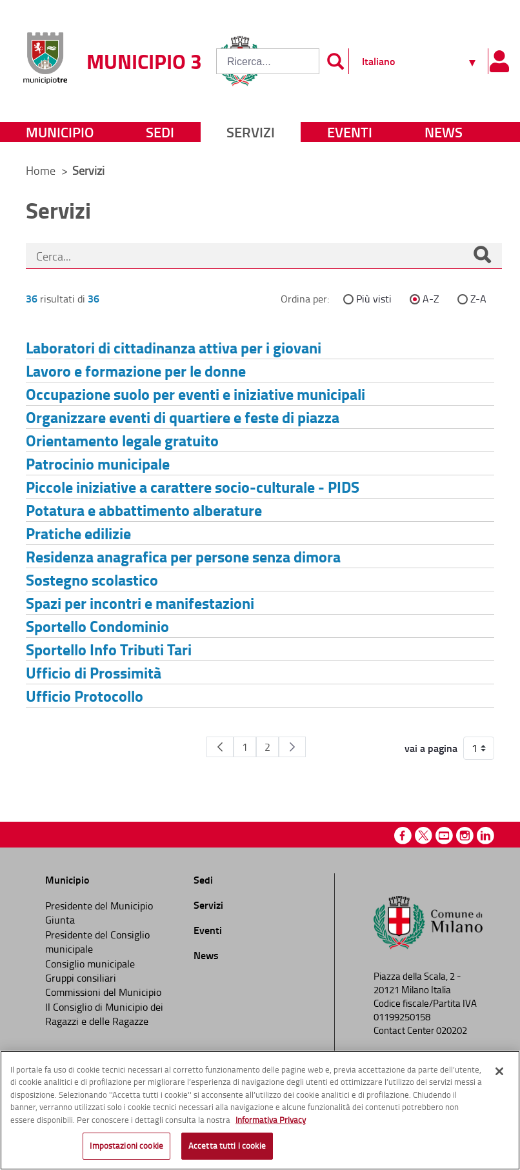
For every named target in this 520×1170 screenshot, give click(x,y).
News (444, 132)
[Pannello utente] (499, 61)
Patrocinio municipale (98, 463)
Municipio (60, 132)
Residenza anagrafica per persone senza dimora (183, 556)
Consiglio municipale (90, 964)
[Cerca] (482, 256)
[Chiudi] (499, 1071)
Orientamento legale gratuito (122, 440)
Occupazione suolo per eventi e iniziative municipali (195, 393)
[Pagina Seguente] (292, 747)
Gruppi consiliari (80, 978)
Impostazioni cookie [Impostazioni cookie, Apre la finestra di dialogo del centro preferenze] (126, 1145)
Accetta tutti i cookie (227, 1145)
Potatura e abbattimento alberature (144, 510)
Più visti (374, 299)
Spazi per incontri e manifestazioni (140, 602)
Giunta (60, 920)
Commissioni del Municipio (103, 992)
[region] (260, 1110)
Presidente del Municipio (99, 905)
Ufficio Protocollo (84, 695)
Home (40, 170)
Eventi (349, 132)
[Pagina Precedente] (220, 747)
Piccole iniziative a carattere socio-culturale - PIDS (192, 486)
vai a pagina (431, 748)
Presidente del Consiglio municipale (97, 941)
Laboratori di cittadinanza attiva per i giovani (173, 347)
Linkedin (485, 835)
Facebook (403, 835)
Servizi (250, 132)
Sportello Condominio (97, 626)
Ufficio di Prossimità (93, 672)
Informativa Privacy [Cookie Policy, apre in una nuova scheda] (270, 1119)
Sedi (160, 132)
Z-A (478, 299)
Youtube (444, 835)
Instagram (465, 835)
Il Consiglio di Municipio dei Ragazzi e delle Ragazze (104, 1014)
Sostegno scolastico (92, 579)
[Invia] (335, 61)
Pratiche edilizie (78, 533)
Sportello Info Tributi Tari (109, 649)
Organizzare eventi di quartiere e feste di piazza (182, 417)
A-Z (431, 299)
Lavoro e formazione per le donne (136, 370)
